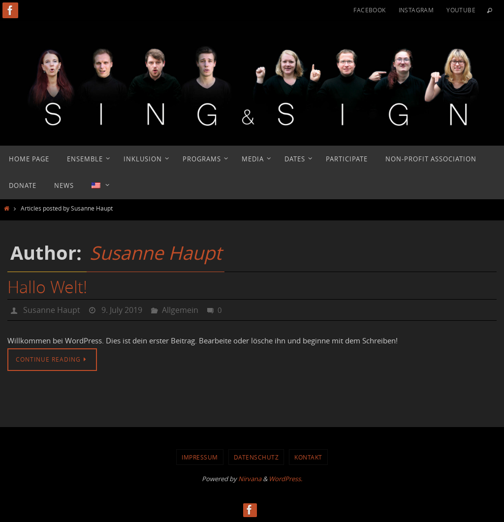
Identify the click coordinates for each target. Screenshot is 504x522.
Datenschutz (256, 457)
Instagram (416, 10)
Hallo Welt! (47, 287)
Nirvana (249, 478)
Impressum (200, 457)
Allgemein (180, 310)
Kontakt (308, 457)
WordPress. (285, 478)
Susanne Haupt (155, 252)
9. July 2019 (121, 310)
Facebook (369, 10)
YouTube (460, 10)
